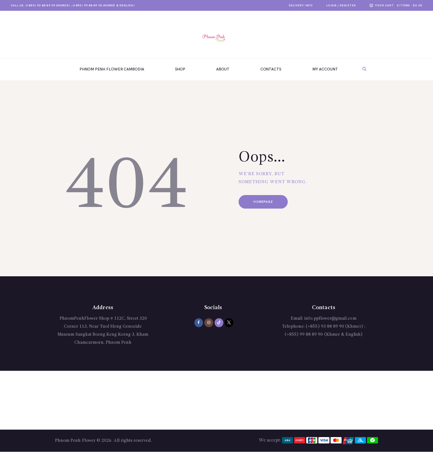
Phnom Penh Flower (75, 440)
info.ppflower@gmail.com (330, 318)
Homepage (264, 202)
